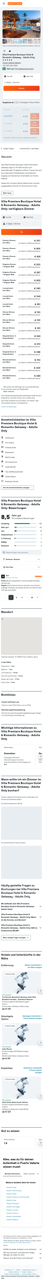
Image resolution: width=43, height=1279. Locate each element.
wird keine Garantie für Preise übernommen (17, 1242)
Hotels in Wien (11, 1194)
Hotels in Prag (11, 1187)
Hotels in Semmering (13, 1191)
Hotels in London (12, 1210)
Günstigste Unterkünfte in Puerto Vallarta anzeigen (32, 1017)
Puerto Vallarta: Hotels (29, 1274)
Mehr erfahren (8, 391)
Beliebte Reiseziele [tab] (12, 1174)
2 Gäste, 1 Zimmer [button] (11, 82)
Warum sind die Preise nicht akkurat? (22, 1258)
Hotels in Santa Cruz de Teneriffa (17, 1197)
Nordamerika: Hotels (29, 1270)
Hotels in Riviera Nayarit (11, 1274)
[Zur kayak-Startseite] (15, 3)
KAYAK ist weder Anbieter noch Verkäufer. (22, 1249)
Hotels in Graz (11, 1200)
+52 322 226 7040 (10, 65)
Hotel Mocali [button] (7, 1049)
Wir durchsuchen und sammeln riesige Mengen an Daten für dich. (22, 1253)
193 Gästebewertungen (24, 69)
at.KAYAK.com (9, 1270)
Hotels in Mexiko (13, 1272)
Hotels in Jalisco (27, 1272)
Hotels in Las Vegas (13, 1207)
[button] (3, 3)
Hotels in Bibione (12, 1220)
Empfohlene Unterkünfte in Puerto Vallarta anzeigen (33, 1070)
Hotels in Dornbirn (12, 1203)
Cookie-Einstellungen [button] (9, 407)
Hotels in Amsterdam (13, 1216)
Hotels (18, 1270)
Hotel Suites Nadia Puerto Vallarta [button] (15, 1102)
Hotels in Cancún (12, 1213)
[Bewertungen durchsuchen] (23, 552)
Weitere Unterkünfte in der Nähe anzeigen (33, 966)
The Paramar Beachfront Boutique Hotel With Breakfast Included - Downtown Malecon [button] (19, 998)
